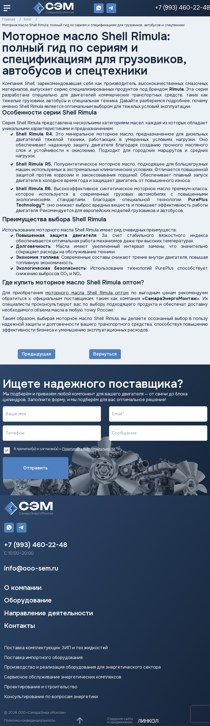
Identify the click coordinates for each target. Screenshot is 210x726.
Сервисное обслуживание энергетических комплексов (62, 677)
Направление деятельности (48, 613)
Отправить (35, 468)
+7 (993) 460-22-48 (182, 7)
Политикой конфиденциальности (88, 449)
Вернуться (105, 354)
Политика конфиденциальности (29, 720)
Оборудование (28, 600)
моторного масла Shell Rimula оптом (87, 293)
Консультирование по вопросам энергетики (51, 696)
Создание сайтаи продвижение (120, 720)
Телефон (14, 433)
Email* (118, 414)
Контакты (19, 626)
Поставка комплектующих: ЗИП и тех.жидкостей (56, 648)
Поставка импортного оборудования (43, 657)
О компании (23, 588)
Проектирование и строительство (40, 687)
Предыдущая (36, 354)
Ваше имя (15, 414)
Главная (8, 19)
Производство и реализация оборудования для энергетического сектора (82, 667)
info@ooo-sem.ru (31, 568)
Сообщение (124, 433)
